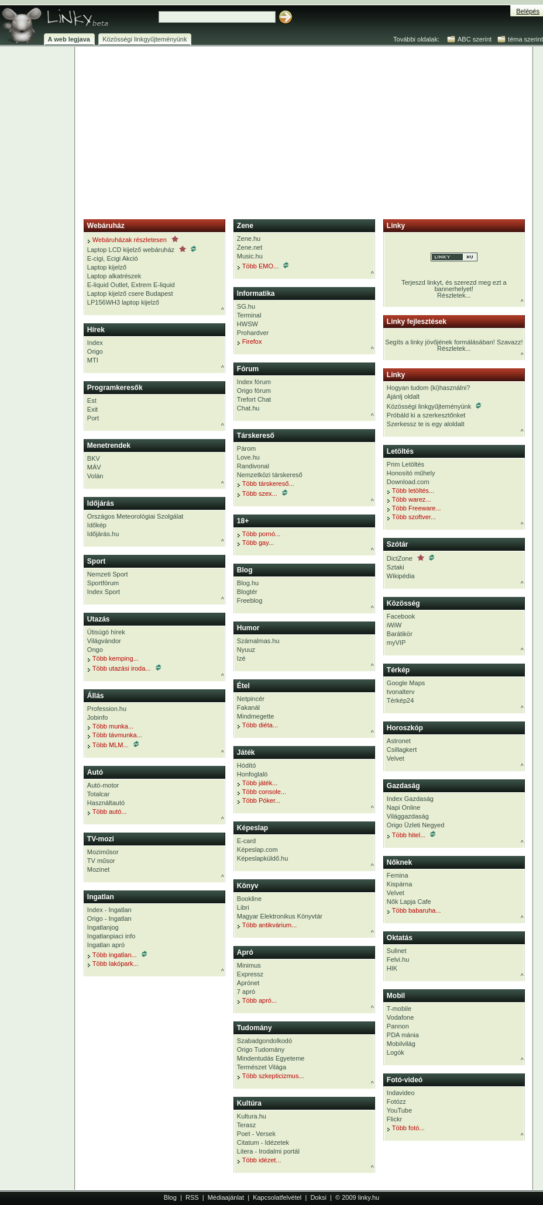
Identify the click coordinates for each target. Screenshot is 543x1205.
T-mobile (399, 1008)
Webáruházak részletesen (132, 239)
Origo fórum (254, 390)
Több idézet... (259, 1159)
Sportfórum (103, 582)
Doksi (318, 1197)
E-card (246, 840)
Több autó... (107, 811)
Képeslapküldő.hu (262, 858)
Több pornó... (258, 533)
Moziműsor (103, 851)
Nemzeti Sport (107, 574)
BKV (93, 458)
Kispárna (399, 884)
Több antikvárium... (267, 924)
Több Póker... (258, 800)
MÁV (94, 467)
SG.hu (246, 306)
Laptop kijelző (106, 267)
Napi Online (403, 807)
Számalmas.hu (258, 640)
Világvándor (104, 640)
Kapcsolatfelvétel (277, 1197)
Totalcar (98, 793)
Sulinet (397, 950)
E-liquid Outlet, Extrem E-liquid (131, 284)
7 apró (246, 991)
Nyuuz (246, 649)
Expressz (250, 974)
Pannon (398, 1026)
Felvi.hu (398, 959)
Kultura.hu (251, 1116)
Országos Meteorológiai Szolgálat (135, 516)
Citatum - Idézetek (263, 1142)
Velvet (395, 758)
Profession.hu (106, 708)
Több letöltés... (410, 490)
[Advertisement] (213, 130)
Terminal (249, 315)
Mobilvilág (401, 1043)
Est (92, 400)
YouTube (399, 1110)
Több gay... (255, 542)
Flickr (394, 1119)
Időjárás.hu (103, 533)
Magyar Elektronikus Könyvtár (279, 916)
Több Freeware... (414, 508)
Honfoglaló (252, 774)
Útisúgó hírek (106, 632)
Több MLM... (113, 744)
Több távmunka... (114, 734)
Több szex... (262, 493)
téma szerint (525, 39)
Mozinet (98, 869)
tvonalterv (401, 691)
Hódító (246, 765)
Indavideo (401, 1092)
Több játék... (257, 782)
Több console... (261, 791)
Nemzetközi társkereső (270, 474)
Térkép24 (400, 700)
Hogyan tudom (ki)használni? (428, 387)
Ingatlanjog (103, 927)
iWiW (394, 625)
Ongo (95, 649)
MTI (92, 360)
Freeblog (249, 600)
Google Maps (406, 682)
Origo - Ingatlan (109, 918)
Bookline (249, 898)
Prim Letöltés (405, 464)
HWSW (247, 323)
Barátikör (400, 633)
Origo (95, 351)
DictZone (410, 558)
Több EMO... (262, 266)
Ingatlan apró (106, 944)
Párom (246, 448)
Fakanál (248, 707)
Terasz (246, 1124)
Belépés (527, 11)
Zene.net (249, 247)
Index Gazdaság (410, 798)
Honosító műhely (411, 473)
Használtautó (106, 802)
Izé (241, 658)
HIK (392, 968)
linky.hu (368, 1197)
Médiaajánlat (226, 1197)
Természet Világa (261, 1067)
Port (93, 418)
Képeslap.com (257, 849)
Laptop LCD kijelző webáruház (141, 249)
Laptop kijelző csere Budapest (130, 293)
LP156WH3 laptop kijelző (123, 302)
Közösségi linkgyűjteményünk (434, 406)
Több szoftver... (411, 516)
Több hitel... (411, 834)
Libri (243, 907)
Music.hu (250, 256)
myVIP (396, 642)
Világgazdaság (408, 816)
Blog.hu (248, 582)
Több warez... (409, 499)
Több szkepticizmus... (270, 1075)
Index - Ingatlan (109, 909)
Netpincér (250, 698)
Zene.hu (248, 238)
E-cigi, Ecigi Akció (112, 258)
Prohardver (253, 332)
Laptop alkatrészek (114, 275)
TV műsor (101, 860)
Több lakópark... (113, 963)
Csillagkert (402, 749)
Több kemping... (113, 658)
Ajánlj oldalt (403, 396)
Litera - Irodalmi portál (268, 1151)
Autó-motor (103, 785)
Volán (95, 475)
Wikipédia (401, 575)
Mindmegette (255, 716)
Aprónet (248, 982)
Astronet (399, 740)
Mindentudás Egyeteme (271, 1058)
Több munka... (110, 726)
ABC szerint (475, 39)
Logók (395, 1052)
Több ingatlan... (117, 954)
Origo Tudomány (260, 1049)
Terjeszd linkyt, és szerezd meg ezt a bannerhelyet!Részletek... (454, 276)
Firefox (249, 341)
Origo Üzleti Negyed (415, 824)
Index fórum (254, 381)
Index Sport (103, 591)
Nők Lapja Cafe (409, 901)
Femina (397, 875)
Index (95, 342)
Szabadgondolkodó (264, 1040)
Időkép (96, 525)
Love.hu (248, 457)
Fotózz (396, 1101)
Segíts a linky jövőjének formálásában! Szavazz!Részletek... (454, 345)
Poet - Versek (256, 1133)
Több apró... (257, 1000)
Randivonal (253, 465)
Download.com (408, 481)
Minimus (249, 965)
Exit (92, 409)
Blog (170, 1197)
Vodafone (400, 1017)
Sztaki (395, 567)
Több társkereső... (265, 483)
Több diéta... (257, 724)
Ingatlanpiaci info (111, 936)
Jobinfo (97, 717)
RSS (192, 1197)
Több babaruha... (414, 910)
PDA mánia (403, 1034)
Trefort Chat (254, 399)
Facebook (401, 616)
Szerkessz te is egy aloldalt (426, 423)
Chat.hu (248, 408)
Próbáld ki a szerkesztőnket (426, 415)
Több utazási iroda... (124, 668)
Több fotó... (406, 1127)
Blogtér (247, 591)
